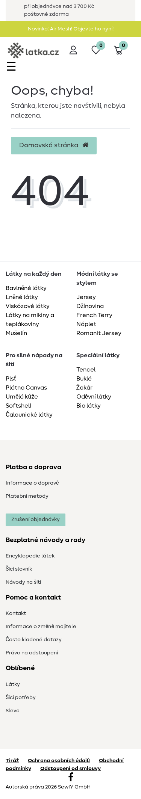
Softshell (18, 406)
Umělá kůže (22, 397)
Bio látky (88, 406)
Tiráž (12, 760)
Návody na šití (23, 582)
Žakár (84, 388)
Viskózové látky (28, 306)
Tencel (86, 370)
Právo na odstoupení (32, 653)
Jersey (86, 297)
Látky (13, 684)
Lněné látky (22, 297)
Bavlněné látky (26, 288)
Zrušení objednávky (35, 519)
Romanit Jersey (98, 333)
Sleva (13, 710)
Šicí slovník (19, 569)
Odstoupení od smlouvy (70, 768)
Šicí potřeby (21, 697)
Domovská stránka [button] (53, 145)
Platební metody (27, 496)
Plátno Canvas (26, 388)
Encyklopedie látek (30, 556)
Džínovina (90, 306)
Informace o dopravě (32, 483)
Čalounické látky (29, 415)
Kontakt (16, 613)
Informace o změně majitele (41, 626)
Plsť (11, 379)
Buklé (84, 379)
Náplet (86, 324)
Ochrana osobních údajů (59, 760)
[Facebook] (70, 778)
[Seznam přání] (96, 50)
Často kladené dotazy (34, 639)
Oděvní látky (93, 397)
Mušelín (16, 333)
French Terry (94, 315)
